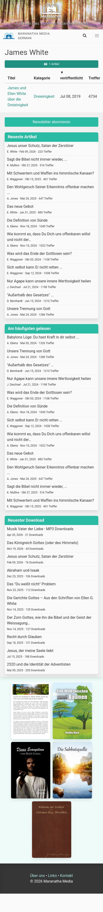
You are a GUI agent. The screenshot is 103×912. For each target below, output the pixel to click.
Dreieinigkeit (44, 96)
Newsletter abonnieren (51, 122)
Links (52, 875)
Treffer (94, 78)
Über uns (37, 875)
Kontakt (66, 875)
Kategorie (42, 78)
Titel (11, 78)
